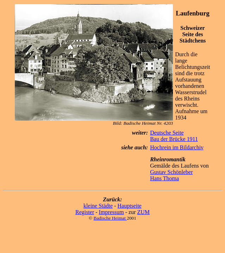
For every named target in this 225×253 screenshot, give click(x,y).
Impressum (111, 212)
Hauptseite (130, 206)
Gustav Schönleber (171, 172)
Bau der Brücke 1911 (174, 139)
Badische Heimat (110, 218)
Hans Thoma (164, 178)
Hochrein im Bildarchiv (177, 147)
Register (84, 212)
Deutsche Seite (167, 133)
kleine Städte (98, 206)
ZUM (143, 212)
